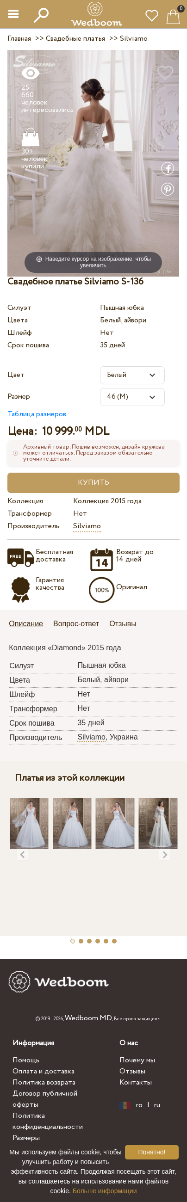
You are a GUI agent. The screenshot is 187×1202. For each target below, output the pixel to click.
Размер (18, 396)
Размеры (26, 1138)
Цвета (17, 320)
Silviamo (87, 526)
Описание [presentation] (26, 624)
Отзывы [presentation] (123, 624)
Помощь (25, 1060)
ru (157, 1105)
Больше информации (105, 1191)
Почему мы (137, 1060)
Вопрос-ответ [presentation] (76, 624)
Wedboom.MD (88, 1018)
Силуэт (19, 307)
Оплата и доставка (43, 1071)
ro (139, 1105)
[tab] (29, 624)
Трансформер (29, 513)
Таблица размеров (36, 414)
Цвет (16, 374)
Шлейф (19, 332)
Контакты (135, 1082)
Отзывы (132, 1071)
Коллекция (25, 501)
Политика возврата (43, 1082)
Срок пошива (28, 345)
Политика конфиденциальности (47, 1121)
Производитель (33, 526)
